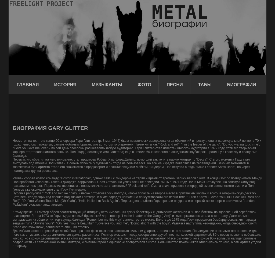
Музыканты (107, 84)
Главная (28, 84)
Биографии (241, 84)
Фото (144, 84)
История (65, 84)
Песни (175, 84)
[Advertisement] (110, 109)
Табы (205, 84)
